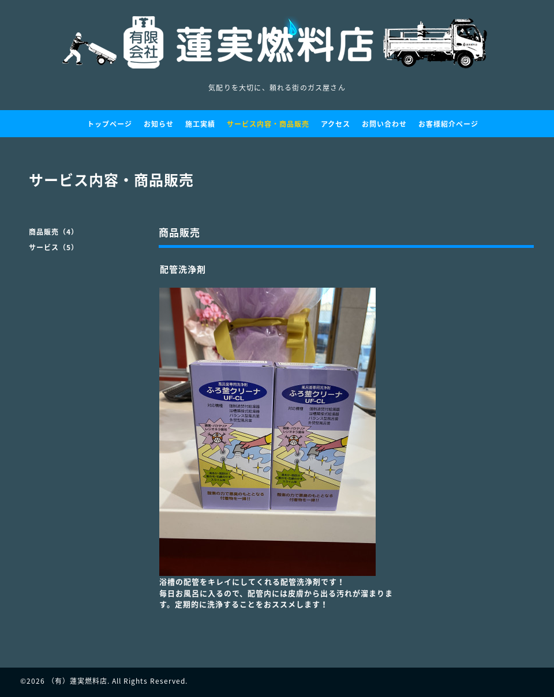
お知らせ (159, 124)
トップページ (109, 124)
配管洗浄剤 (183, 269)
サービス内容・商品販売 (268, 124)
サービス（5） (53, 247)
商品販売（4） (53, 232)
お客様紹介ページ (448, 124)
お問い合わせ (384, 124)
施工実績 (200, 124)
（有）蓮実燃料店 (77, 681)
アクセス (335, 124)
